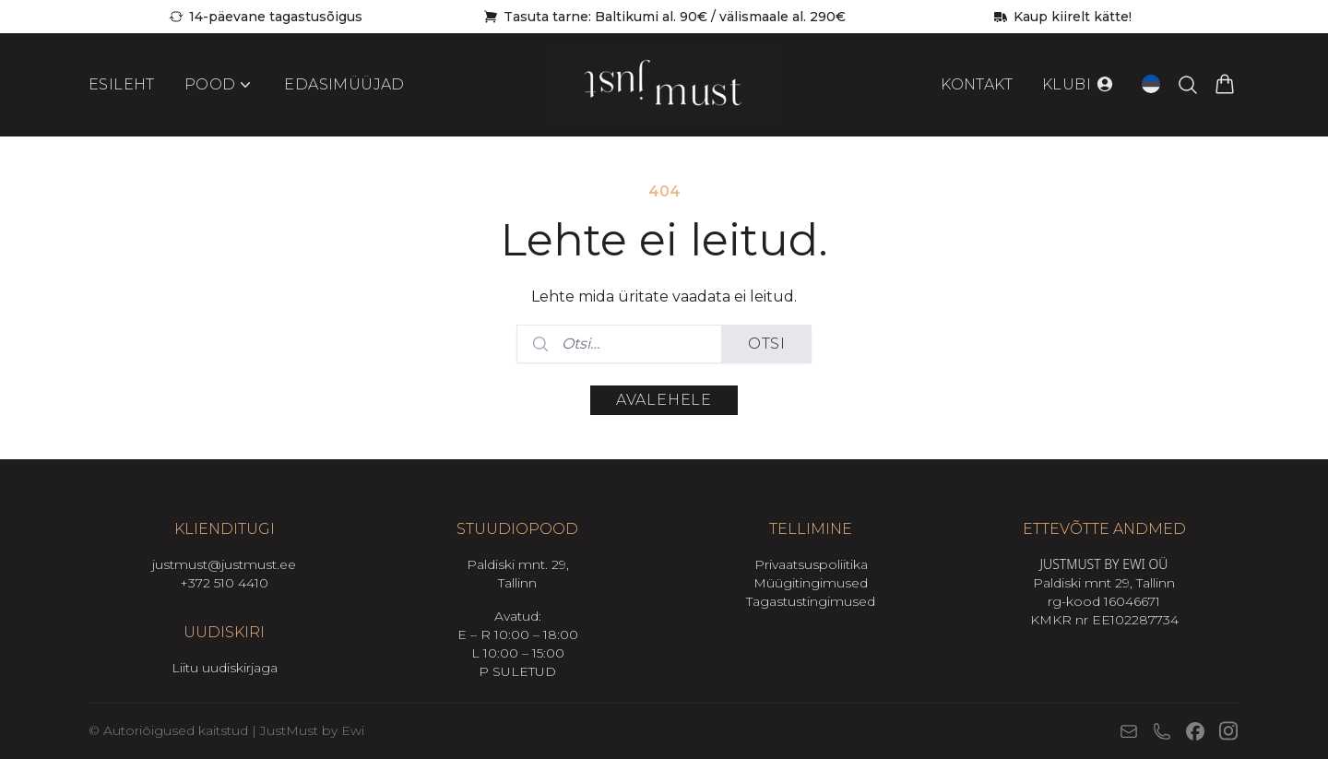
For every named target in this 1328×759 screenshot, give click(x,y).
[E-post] (1129, 731)
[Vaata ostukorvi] (1224, 85)
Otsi (767, 343)
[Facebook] (1195, 731)
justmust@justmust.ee (224, 564)
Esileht (122, 84)
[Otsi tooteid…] (1188, 85)
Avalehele (664, 400)
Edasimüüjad (344, 84)
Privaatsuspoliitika (811, 564)
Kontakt (977, 84)
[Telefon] (1162, 731)
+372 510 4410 (224, 583)
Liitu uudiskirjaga (225, 667)
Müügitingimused (810, 583)
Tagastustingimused (810, 601)
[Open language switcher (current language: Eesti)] (1151, 84)
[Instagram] (1228, 730)
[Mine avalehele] (664, 85)
